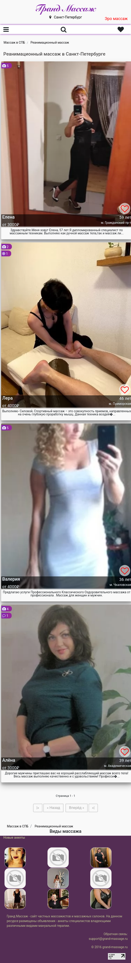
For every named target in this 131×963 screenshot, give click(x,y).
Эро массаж (116, 18)
